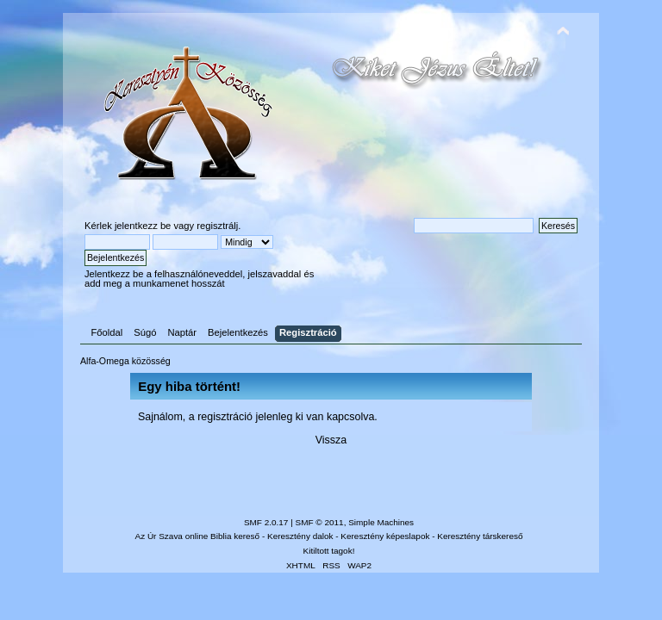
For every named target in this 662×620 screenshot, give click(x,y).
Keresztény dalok (300, 536)
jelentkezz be (143, 225)
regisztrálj (217, 225)
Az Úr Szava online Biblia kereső (197, 536)
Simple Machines (381, 522)
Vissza (331, 440)
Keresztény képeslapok (384, 536)
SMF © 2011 (320, 522)
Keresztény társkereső (479, 536)
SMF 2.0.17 (266, 522)
